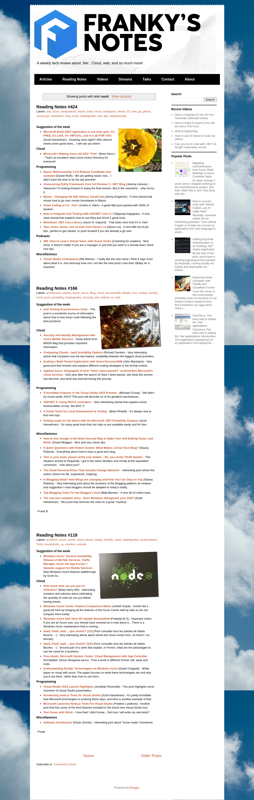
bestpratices (68, 111)
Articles (45, 79)
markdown (56, 116)
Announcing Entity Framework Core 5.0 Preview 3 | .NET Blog (84, 184)
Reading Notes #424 (56, 106)
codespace (109, 111)
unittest (104, 297)
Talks (147, 79)
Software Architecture (58, 722)
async (76, 292)
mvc (134, 292)
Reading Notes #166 (56, 288)
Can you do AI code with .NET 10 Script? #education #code (195, 145)
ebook (89, 539)
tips (106, 116)
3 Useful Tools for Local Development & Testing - (75, 411)
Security (88, 297)
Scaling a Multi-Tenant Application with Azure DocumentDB (82, 361)
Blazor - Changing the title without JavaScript (73, 196)
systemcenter (148, 539)
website (81, 544)
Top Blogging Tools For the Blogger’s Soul (71, 492)
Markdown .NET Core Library (62, 222)
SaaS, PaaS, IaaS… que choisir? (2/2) (68, 643)
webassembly (118, 116)
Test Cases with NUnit (58, 712)
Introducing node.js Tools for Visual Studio (72, 695)
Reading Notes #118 (56, 535)
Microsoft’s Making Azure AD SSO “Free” (70, 153)
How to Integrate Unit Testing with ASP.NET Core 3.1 (78, 213)
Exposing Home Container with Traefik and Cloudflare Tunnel (203, 282)
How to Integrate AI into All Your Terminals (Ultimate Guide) (194, 116)
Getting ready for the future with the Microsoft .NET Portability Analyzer (91, 420)
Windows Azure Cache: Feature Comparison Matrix (77, 606)
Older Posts (151, 756)
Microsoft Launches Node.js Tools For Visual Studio (78, 703)
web (117, 297)
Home (89, 756)
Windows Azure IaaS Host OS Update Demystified (76, 618)
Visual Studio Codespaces (60, 259)
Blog (92, 292)
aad (48, 111)
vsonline (70, 544)
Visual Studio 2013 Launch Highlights (68, 686)
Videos (102, 79)
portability (57, 297)
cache (71, 539)
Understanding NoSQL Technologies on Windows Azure (80, 668)
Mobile (126, 292)
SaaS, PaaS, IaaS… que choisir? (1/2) (68, 631)
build (90, 111)
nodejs (143, 292)
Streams (125, 79)
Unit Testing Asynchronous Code (65, 309)
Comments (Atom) (65, 764)
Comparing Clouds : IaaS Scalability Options (73, 352)
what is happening (186, 131)
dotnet (121, 111)
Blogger (134, 787)
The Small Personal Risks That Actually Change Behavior (81, 470)
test (100, 116)
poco (47, 297)
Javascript (42, 116)
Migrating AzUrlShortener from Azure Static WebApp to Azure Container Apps (203, 169)
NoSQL (153, 292)
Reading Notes (74, 79)
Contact (167, 79)
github (146, 111)
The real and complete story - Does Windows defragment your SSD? (88, 498)
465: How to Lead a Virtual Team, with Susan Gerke (77, 241)
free (134, 111)
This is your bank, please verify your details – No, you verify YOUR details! (93, 457)
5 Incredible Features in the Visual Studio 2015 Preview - (80, 392)
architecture (53, 292)
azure (56, 111)
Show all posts (121, 96)
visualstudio (51, 544)
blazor (81, 111)
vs (112, 297)
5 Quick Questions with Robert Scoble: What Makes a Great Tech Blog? (90, 447)
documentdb (113, 292)
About (190, 79)
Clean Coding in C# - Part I (61, 205)
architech (52, 539)
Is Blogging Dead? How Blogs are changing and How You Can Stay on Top (92, 479)
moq (67, 116)
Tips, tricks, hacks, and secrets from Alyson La (74, 226)
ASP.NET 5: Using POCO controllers (67, 402)
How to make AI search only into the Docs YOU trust (195, 124)
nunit (75, 116)
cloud (97, 111)
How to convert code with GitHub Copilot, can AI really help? (203, 206)
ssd (96, 297)
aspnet (66, 292)
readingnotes (88, 116)
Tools (39, 544)
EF (128, 111)
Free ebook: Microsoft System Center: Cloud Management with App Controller (95, 656)
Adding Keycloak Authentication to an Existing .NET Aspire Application (203, 244)
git (139, 111)
